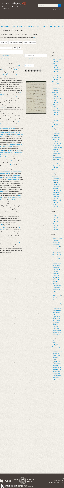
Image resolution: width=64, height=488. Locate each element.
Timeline (55, 10)
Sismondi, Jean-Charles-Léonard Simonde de (57, 186)
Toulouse (55, 223)
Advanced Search (43, 10)
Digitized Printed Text (5, 58)
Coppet (54, 215)
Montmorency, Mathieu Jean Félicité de (56, 139)
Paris (54, 219)
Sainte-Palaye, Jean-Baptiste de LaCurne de (57, 178)
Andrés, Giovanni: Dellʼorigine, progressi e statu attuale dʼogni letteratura (57, 242)
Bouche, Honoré (57, 77)
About (62, 478)
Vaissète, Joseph (57, 200)
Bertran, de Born (57, 73)
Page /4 (29, 65)
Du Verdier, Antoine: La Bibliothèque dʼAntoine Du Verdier (56, 275)
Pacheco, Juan (56, 161)
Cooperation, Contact (59, 480)
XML (14, 47)
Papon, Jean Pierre (57, 165)
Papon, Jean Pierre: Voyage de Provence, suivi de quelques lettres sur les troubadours (57, 332)
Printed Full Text (4, 52)
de (59, 10)
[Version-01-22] (5, 8)
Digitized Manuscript (5, 55)
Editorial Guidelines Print (30, 42)
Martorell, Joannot (57, 127)
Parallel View (4, 42)
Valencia (55, 227)
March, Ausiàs (56, 123)
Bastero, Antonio (57, 69)
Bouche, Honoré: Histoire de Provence (57, 257)
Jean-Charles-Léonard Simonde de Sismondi (47, 26)
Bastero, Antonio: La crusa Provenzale (57, 250)
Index (50, 10)
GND (57, 61)
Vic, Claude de (56, 204)
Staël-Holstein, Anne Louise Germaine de (56, 194)
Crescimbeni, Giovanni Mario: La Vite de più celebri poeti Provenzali (57, 265)
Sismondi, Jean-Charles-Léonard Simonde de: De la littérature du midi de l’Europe (57, 365)
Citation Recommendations (15, 42)
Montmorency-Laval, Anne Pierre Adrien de (57, 147)
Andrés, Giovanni (57, 59)
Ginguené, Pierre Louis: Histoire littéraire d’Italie (57, 287)
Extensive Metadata (6, 47)
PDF (19, 47)
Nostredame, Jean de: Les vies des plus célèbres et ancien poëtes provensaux (57, 320)
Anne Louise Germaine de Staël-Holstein (15, 26)
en (39, 16)
